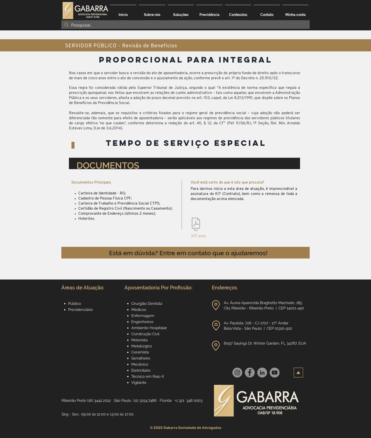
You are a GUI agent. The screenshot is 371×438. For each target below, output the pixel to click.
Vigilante (138, 382)
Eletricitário (141, 370)
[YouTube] (275, 372)
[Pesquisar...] (185, 25)
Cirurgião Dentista (146, 303)
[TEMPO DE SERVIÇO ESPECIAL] (186, 143)
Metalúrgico (141, 346)
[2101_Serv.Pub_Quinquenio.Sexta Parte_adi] (196, 225)
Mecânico (139, 364)
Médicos (138, 309)
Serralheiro (140, 358)
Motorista (139, 340)
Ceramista (140, 352)
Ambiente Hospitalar (149, 328)
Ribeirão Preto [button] (74, 400)
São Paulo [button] (122, 400)
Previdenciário (80, 309)
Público (74, 303)
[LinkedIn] (262, 372)
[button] (180, 12)
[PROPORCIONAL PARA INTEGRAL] (185, 60)
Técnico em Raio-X (147, 376)
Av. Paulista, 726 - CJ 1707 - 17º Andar (256, 323)
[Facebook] (250, 372)
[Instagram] (237, 372)
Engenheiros (142, 322)
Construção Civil (145, 334)
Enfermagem (142, 315)
